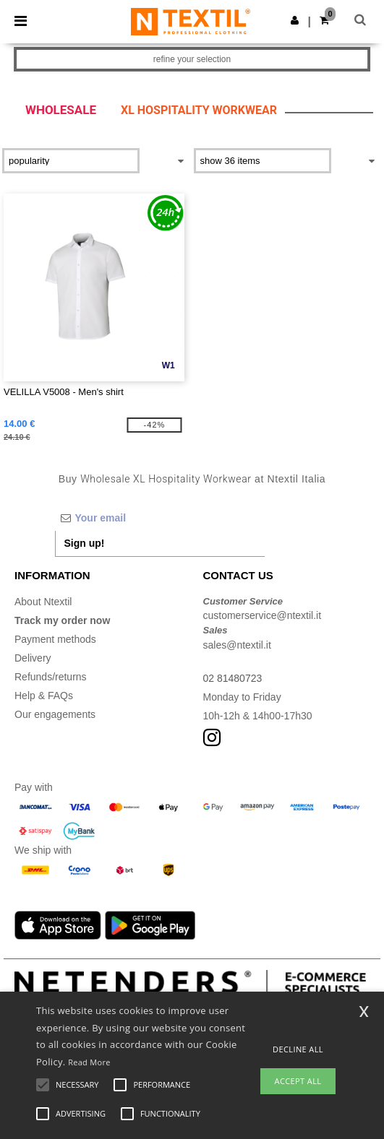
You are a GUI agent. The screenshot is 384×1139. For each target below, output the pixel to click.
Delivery (32, 658)
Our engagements (54, 714)
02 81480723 (233, 678)
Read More (89, 1062)
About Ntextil (43, 601)
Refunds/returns (50, 677)
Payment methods (55, 639)
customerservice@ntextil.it (262, 615)
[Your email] (160, 518)
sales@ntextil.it (237, 645)
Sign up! (84, 543)
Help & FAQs (43, 695)
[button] (295, 20)
